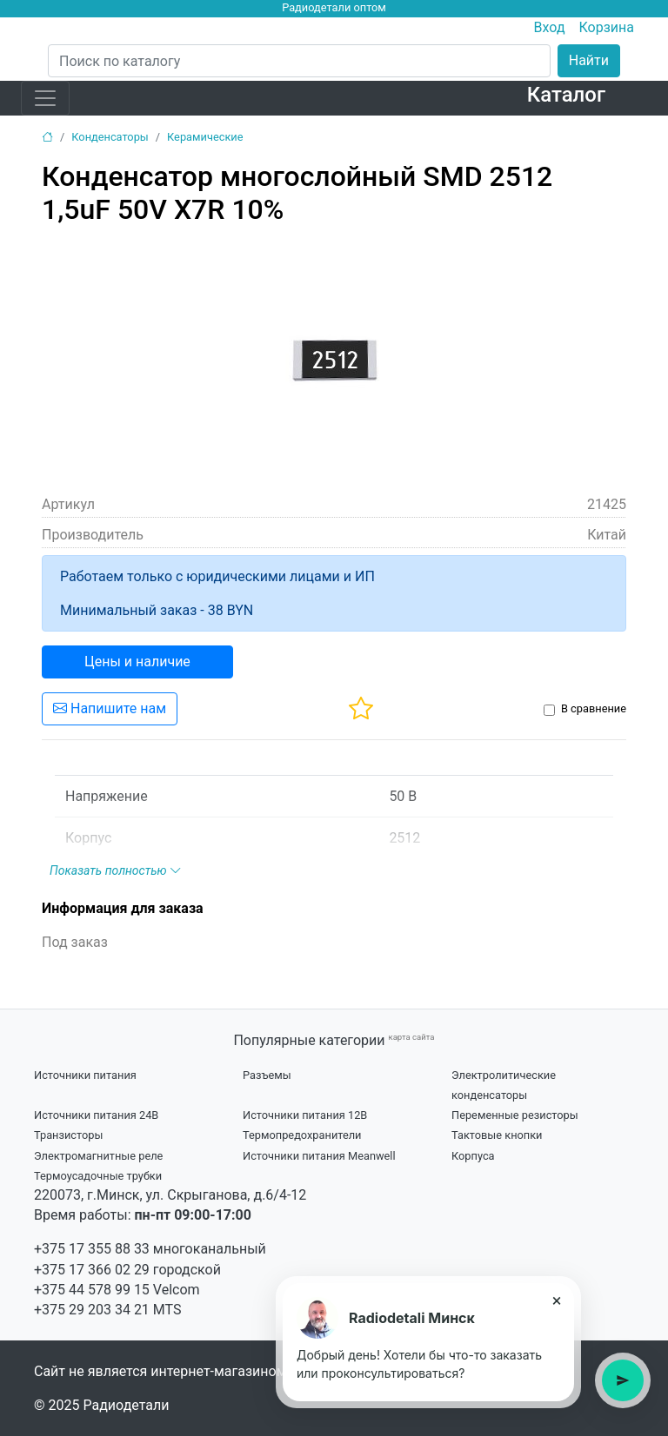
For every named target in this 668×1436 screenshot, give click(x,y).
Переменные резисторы (514, 1115)
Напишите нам (109, 708)
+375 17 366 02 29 (92, 1269)
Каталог (566, 95)
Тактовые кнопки (497, 1135)
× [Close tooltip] (557, 1300)
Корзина (606, 27)
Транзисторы (68, 1135)
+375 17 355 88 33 (92, 1249)
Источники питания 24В (96, 1115)
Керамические (205, 136)
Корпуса (473, 1155)
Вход (549, 27)
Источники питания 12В (305, 1115)
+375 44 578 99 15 (92, 1289)
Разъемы (267, 1075)
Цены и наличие (137, 661)
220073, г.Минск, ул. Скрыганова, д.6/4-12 (170, 1195)
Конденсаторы (110, 136)
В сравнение (593, 708)
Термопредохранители (302, 1135)
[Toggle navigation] (45, 98)
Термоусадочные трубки (98, 1175)
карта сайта (411, 1037)
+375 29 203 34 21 (92, 1309)
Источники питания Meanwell (319, 1155)
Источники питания (85, 1075)
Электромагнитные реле (98, 1155)
